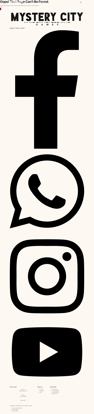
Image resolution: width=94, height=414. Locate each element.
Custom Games (68, 2)
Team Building (51, 2)
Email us (23, 389)
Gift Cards (76, 2)
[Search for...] (6, 7)
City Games (43, 2)
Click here (23, 401)
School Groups (59, 2)
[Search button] (0, 9)
